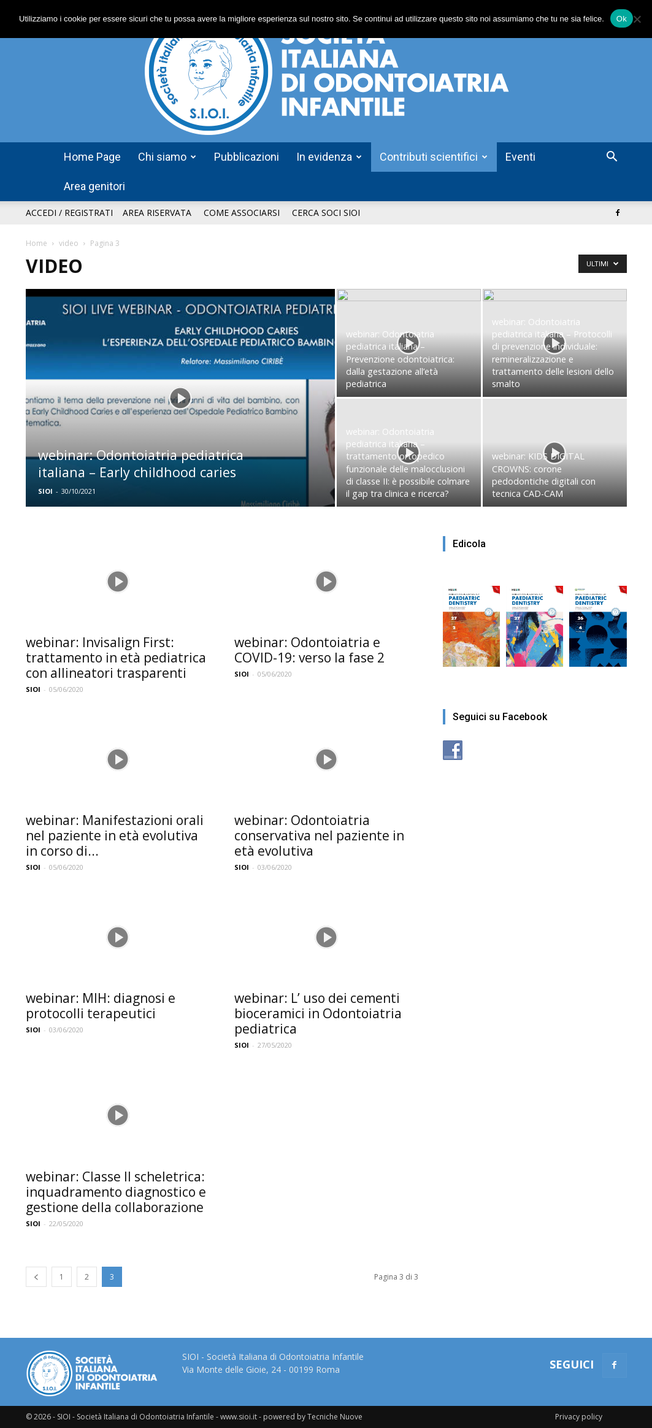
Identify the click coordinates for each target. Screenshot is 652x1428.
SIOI (45, 491)
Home (36, 243)
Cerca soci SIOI (326, 212)
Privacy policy (578, 1416)
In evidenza (329, 156)
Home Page (92, 156)
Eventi (520, 156)
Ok (621, 18)
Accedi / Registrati (69, 212)
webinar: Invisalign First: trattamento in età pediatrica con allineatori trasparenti (116, 657)
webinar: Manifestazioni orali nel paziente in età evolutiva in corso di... (115, 835)
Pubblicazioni (246, 156)
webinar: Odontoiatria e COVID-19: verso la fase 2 (309, 650)
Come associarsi (242, 212)
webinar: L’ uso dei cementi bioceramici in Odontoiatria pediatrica (318, 1013)
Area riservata (157, 212)
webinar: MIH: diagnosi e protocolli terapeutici (100, 1005)
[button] (612, 158)
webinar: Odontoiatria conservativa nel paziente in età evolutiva (319, 835)
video (69, 243)
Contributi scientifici (434, 156)
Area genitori (94, 186)
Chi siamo (167, 156)
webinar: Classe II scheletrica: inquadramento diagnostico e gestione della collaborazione (116, 1192)
